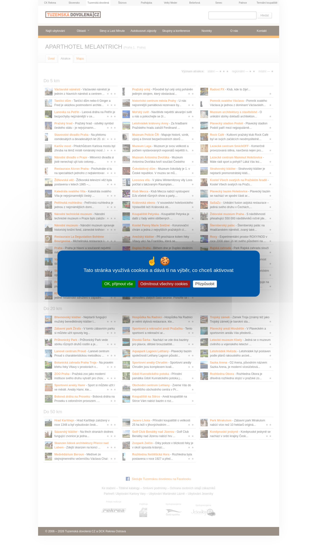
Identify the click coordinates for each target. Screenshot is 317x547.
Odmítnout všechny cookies (164, 284)
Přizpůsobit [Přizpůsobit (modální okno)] (204, 284)
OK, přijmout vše (118, 284)
